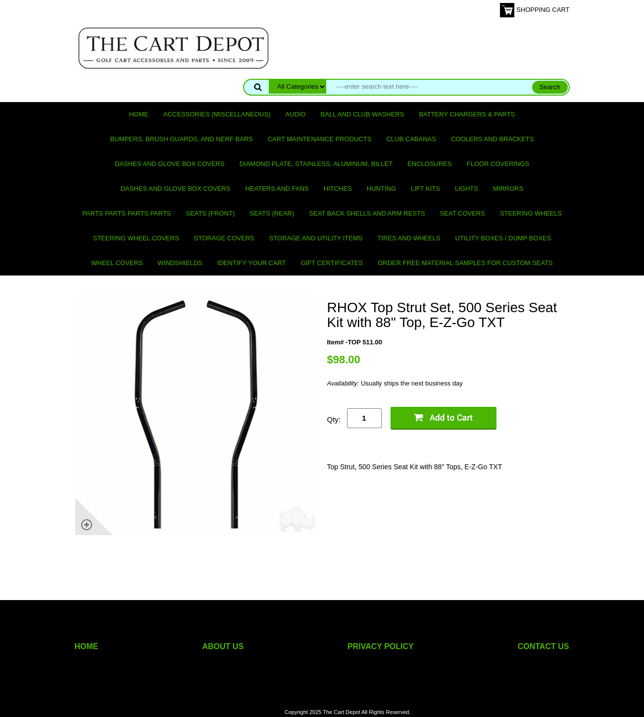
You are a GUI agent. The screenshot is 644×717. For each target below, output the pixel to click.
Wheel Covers (117, 263)
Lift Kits (425, 188)
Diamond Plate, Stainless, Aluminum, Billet (316, 163)
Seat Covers (462, 213)
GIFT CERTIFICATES (332, 263)
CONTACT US (543, 646)
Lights (466, 188)
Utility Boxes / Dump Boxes (503, 238)
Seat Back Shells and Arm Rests (367, 213)
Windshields (180, 263)
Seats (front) (210, 213)
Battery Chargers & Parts (467, 114)
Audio (295, 114)
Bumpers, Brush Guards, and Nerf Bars (181, 139)
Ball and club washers (362, 114)
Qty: (334, 419)
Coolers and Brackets (492, 139)
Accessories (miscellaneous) (217, 114)
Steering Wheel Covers (136, 238)
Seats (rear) (271, 213)
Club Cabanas (411, 139)
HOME (87, 646)
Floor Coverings (498, 163)
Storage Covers (224, 238)
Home (139, 114)
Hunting (381, 188)
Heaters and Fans (276, 188)
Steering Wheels (531, 213)
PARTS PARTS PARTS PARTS (126, 213)
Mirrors (508, 188)
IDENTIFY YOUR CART (251, 263)
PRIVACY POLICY (380, 646)
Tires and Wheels (408, 238)
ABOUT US (223, 646)
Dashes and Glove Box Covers (170, 163)
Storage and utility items (316, 238)
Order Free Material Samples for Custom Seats (465, 263)
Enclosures (429, 163)
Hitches (338, 188)
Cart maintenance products (320, 139)
